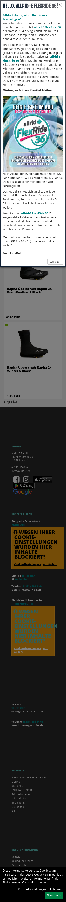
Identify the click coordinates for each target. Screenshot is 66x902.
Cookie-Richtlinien (34, 882)
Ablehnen (56, 889)
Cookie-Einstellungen (32, 889)
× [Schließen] (60, 4)
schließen (55, 261)
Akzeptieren (54, 895)
